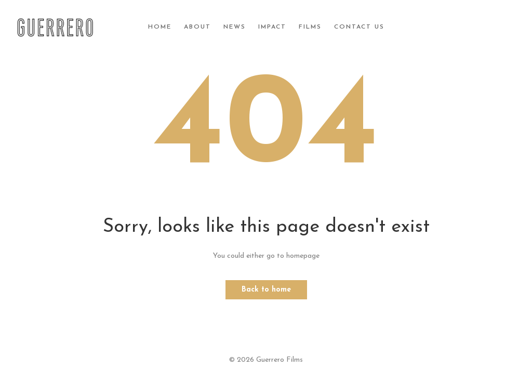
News (234, 27)
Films (310, 27)
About (197, 27)
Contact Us (359, 27)
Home (159, 27)
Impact (272, 27)
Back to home (266, 290)
